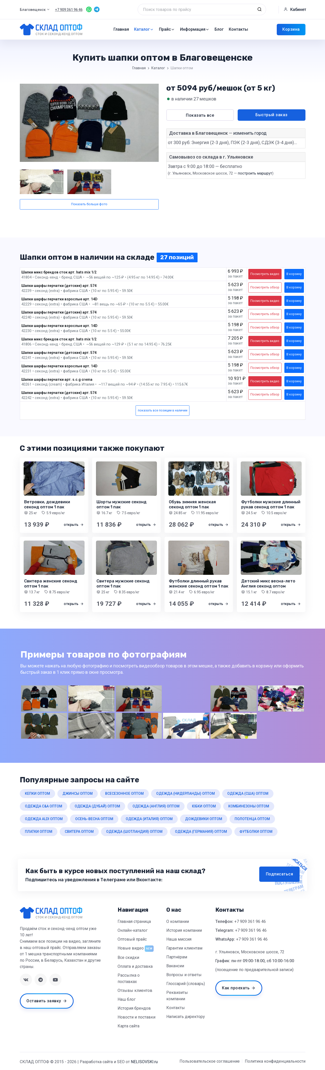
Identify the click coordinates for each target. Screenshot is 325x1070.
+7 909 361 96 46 (250, 921)
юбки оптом (204, 806)
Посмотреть (264, 274)
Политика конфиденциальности (275, 1061)
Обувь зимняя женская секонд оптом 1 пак (192, 504)
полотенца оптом (252, 819)
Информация (194, 29)
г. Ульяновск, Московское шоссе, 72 (249, 952)
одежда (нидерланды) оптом (185, 793)
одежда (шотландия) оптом (134, 832)
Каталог (144, 29)
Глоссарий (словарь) (185, 983)
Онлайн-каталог (133, 930)
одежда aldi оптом (44, 819)
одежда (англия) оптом (156, 806)
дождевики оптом (203, 819)
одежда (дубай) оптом (97, 806)
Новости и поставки (136, 1017)
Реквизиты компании (177, 995)
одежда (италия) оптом (149, 819)
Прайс (167, 29)
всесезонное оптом (124, 793)
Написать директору (185, 1016)
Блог (219, 29)
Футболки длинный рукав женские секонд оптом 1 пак (198, 584)
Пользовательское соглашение (210, 1061)
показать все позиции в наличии (162, 410)
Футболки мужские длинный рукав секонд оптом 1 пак (270, 504)
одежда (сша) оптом (247, 793)
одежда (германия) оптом (201, 832)
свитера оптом (79, 832)
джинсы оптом (77, 793)
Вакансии (175, 965)
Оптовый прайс (132, 939)
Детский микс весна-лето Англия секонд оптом (268, 584)
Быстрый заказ (271, 114)
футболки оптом (255, 832)
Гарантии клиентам (184, 948)
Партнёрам (176, 957)
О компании (177, 921)
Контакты (238, 29)
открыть (74, 525)
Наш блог (127, 999)
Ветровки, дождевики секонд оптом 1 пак (47, 504)
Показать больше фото (89, 204)
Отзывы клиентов (135, 990)
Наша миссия (178, 939)
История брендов (134, 1008)
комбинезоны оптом (248, 806)
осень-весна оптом (94, 819)
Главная (121, 29)
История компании (184, 930)
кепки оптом (37, 793)
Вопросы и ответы (184, 974)
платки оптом (38, 832)
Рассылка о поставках (129, 978)
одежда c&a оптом (43, 806)
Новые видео (131, 948)
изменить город (250, 133)
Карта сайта (128, 1026)
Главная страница (134, 921)
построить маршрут (255, 173)
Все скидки (128, 957)
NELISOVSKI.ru (144, 1061)
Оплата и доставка (135, 966)
